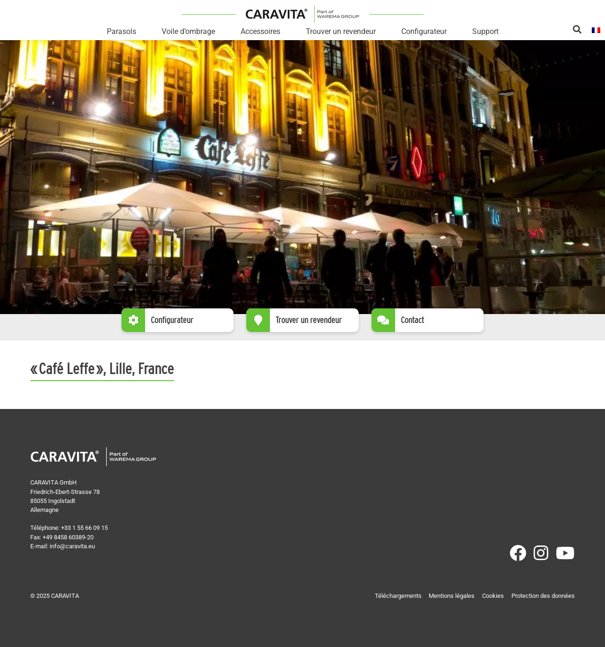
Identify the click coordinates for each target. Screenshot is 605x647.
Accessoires (260, 31)
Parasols (121, 31)
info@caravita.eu (72, 546)
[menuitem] (596, 29)
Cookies (493, 595)
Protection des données (543, 595)
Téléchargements (398, 595)
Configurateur (424, 31)
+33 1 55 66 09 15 (84, 527)
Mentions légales (452, 595)
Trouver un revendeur (341, 31)
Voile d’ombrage (188, 31)
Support (485, 31)
